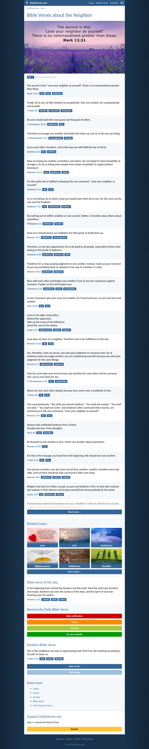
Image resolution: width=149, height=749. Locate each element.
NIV (30, 77)
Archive (36, 697)
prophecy (66, 206)
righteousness (45, 330)
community (54, 111)
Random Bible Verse (41, 645)
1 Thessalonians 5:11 (37, 138)
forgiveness (48, 289)
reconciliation (69, 289)
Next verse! (74, 666)
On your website (75, 634)
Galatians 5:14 (34, 189)
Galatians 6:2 (33, 151)
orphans (66, 330)
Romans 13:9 (33, 415)
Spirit (54, 599)
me (33, 722)
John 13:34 (32, 306)
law (42, 93)
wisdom (56, 477)
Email (74, 622)
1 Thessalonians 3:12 (37, 381)
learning (68, 138)
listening (59, 659)
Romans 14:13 (34, 271)
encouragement (55, 138)
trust (42, 659)
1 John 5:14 (32, 658)
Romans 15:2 (33, 237)
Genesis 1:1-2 (33, 599)
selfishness (57, 93)
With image (74, 672)
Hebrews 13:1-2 (34, 172)
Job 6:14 (31, 432)
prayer (50, 659)
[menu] (122, 4)
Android (74, 628)
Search (36, 693)
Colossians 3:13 (34, 288)
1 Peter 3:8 (32, 110)
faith (67, 254)
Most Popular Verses (42, 705)
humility (43, 111)
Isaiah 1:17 (32, 330)
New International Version (45, 77)
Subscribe (114, 3)
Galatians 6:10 (34, 254)
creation (45, 599)
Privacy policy (87, 739)
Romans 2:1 (32, 364)
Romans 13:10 (34, 343)
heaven (62, 599)
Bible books (38, 701)
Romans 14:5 (33, 477)
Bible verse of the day (42, 582)
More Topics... (74, 571)
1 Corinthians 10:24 (36, 124)
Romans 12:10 (34, 446)
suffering (51, 152)
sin (41, 395)
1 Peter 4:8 (32, 395)
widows (57, 330)
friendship (48, 433)
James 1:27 (32, 494)
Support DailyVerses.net (44, 716)
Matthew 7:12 (34, 206)
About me (60, 739)
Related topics (37, 523)
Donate (74, 729)
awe (39, 433)
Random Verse (102, 3)
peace (58, 289)
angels (65, 172)
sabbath (66, 477)
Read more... (74, 511)
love (48, 93)
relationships (54, 206)
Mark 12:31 (32, 93)
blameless (49, 494)
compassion (66, 111)
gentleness (55, 172)
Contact (77, 739)
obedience (46, 477)
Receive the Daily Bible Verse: (48, 609)
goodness (58, 254)
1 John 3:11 (32, 460)
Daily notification (74, 616)
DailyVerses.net (33, 8)
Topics (91, 3)
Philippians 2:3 (34, 223)
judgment (58, 272)
